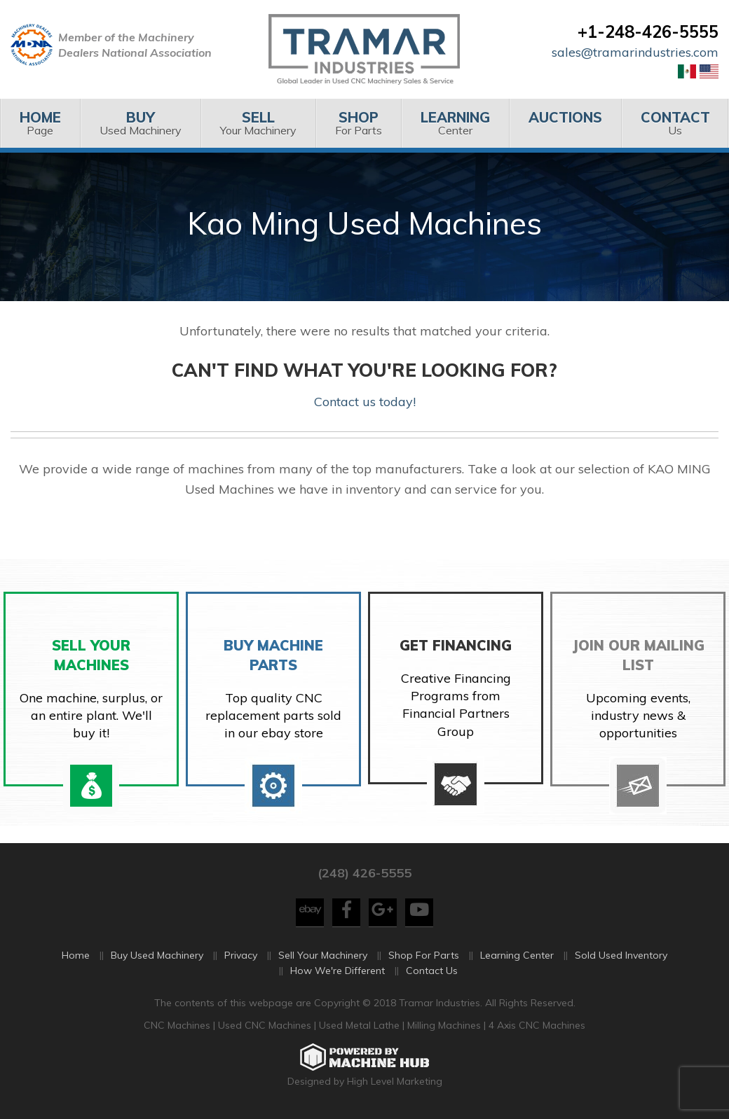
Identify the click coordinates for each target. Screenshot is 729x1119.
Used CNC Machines (266, 1025)
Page (40, 123)
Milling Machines (444, 1025)
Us (675, 123)
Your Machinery (257, 123)
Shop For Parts (423, 955)
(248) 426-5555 (364, 873)
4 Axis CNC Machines (537, 1025)
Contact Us (432, 970)
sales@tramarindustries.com (635, 52)
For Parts (358, 123)
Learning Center (517, 955)
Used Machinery (140, 123)
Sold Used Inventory (621, 955)
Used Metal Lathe (360, 1025)
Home (76, 955)
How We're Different (337, 970)
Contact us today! (365, 402)
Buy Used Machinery (157, 955)
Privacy (240, 955)
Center (455, 123)
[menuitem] (40, 123)
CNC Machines (178, 1025)
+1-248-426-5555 (648, 31)
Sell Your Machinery (322, 955)
